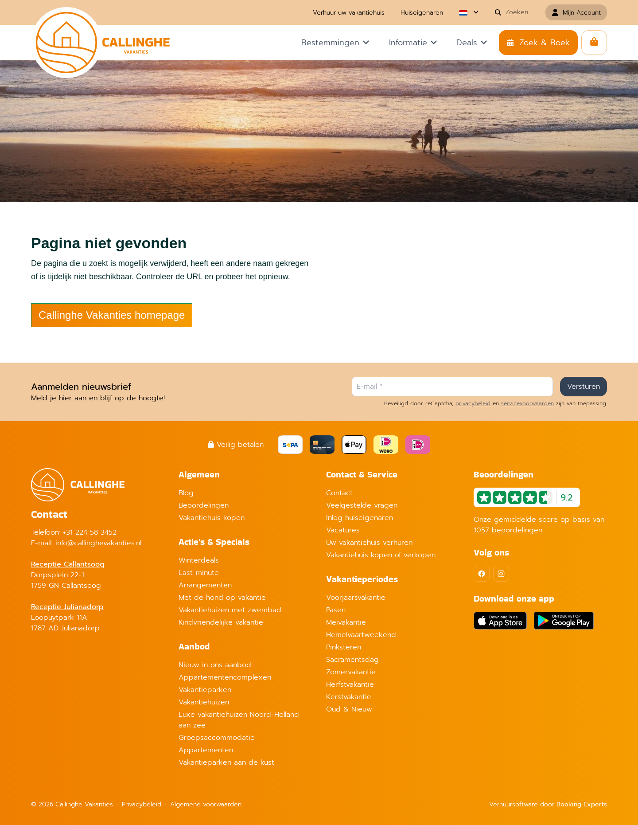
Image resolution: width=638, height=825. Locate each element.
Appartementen (206, 750)
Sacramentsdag (352, 659)
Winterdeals (199, 560)
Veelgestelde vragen (361, 505)
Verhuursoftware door (548, 804)
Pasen (336, 610)
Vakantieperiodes (362, 579)
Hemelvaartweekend (361, 635)
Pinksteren (343, 647)
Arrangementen (205, 585)
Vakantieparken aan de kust (226, 762)
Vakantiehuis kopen (212, 517)
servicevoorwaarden (527, 403)
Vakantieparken (205, 689)
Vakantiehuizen (204, 702)
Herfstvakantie (350, 684)
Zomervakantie (351, 672)
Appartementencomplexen (225, 677)
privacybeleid (472, 403)
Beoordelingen (204, 505)
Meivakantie (346, 622)
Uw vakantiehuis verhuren (369, 542)
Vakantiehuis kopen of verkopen (381, 555)
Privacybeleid (141, 804)
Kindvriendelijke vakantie (221, 622)
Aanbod (194, 646)
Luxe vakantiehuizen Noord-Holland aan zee (239, 720)
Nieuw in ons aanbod (215, 665)
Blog (186, 493)
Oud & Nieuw (349, 709)
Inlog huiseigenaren (359, 517)
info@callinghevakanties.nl (98, 543)
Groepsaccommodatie (217, 737)
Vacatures (343, 530)
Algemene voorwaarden (205, 804)
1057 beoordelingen (508, 530)
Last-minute (199, 572)
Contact (339, 493)
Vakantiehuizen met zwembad (230, 610)
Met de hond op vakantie (222, 597)
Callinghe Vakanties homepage (112, 315)
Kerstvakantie (348, 697)
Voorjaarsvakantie (355, 597)
